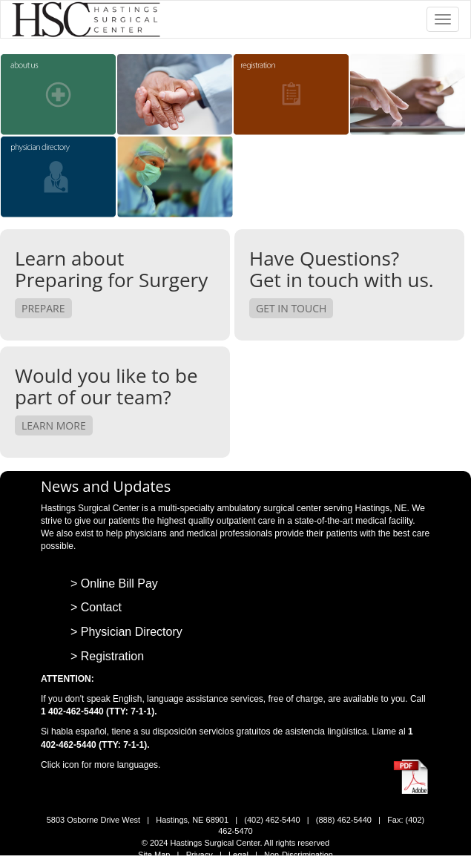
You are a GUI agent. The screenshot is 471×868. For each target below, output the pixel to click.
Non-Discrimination (298, 854)
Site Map (154, 854)
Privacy (199, 854)
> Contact (96, 607)
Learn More (54, 425)
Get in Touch (291, 308)
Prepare (43, 308)
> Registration (107, 656)
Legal (238, 854)
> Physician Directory (126, 631)
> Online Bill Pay (114, 583)
